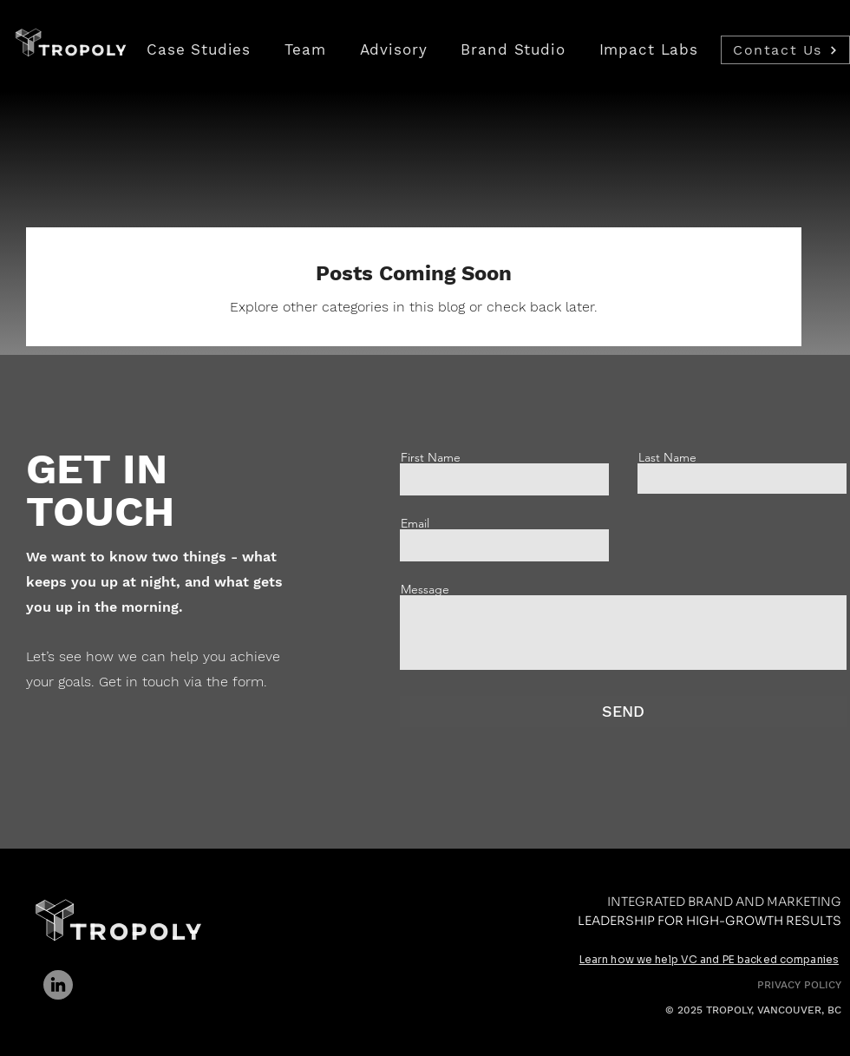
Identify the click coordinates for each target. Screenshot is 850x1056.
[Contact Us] (785, 50)
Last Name (667, 457)
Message (425, 589)
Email (415, 523)
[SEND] (623, 711)
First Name (431, 457)
